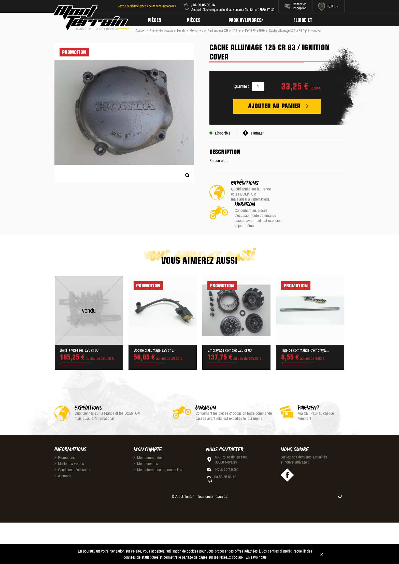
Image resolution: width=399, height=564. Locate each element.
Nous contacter (226, 448)
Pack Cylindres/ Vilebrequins (248, 20)
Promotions (64, 436)
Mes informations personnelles (158, 448)
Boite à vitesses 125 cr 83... (81, 328)
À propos (62, 454)
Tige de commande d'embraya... (305, 328)
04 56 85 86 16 (204, 5)
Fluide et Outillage (306, 20)
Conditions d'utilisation (72, 448)
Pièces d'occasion (155, 20)
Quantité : (241, 86)
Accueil (140, 30)
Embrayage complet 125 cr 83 (229, 328)
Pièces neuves (195, 20)
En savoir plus (256, 557)
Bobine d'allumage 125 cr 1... (155, 328)
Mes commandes (148, 436)
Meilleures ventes (69, 442)
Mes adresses (146, 442)
